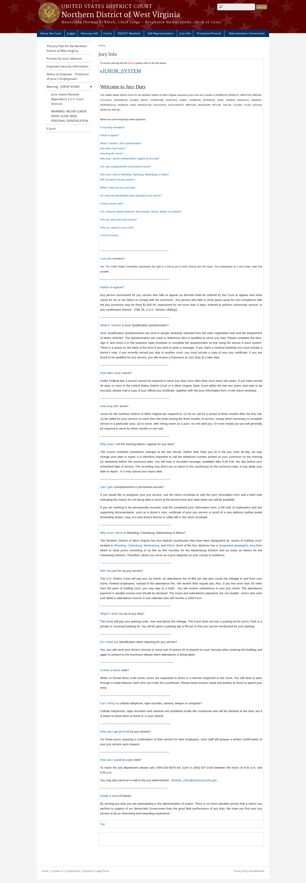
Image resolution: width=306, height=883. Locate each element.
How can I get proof (112, 731)
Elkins (170, 545)
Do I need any (109, 641)
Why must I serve (111, 532)
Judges (71, 33)
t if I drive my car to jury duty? (120, 187)
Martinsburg (151, 545)
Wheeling (120, 545)
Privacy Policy (241, 870)
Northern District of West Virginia (120, 15)
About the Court (50, 33)
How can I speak (111, 759)
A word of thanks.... (110, 235)
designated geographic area (237, 545)
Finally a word (109, 795)
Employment (73, 870)
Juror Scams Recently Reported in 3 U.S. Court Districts (67, 99)
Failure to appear (111, 287)
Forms (107, 33)
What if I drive (109, 613)
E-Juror (51, 128)
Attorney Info (89, 33)
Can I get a (107, 487)
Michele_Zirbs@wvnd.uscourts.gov (194, 780)
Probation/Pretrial (209, 33)
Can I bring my (109, 703)
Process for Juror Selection (64, 58)
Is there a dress (110, 670)
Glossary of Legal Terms (96, 870)
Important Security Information (67, 66)
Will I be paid (108, 570)
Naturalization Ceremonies (247, 33)
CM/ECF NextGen (129, 33)
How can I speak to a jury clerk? (117, 227)
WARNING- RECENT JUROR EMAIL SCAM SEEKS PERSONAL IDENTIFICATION (69, 116)
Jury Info (185, 33)
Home (102, 45)
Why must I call (110, 444)
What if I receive (110, 325)
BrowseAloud (257, 870)
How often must (110, 373)
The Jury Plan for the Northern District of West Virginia (67, 48)
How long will (109, 406)
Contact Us (57, 870)
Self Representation (160, 33)
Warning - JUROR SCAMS (63, 86)
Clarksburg (135, 545)
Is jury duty (105, 258)
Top (102, 824)
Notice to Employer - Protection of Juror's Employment (68, 76)
